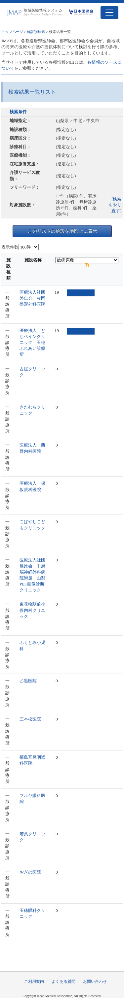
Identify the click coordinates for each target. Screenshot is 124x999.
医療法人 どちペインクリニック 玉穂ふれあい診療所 (32, 342)
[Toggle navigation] (109, 12)
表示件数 (10, 247)
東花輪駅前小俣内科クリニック (32, 610)
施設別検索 (36, 32)
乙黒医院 (28, 680)
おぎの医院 (30, 872)
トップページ (12, 32)
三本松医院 (30, 718)
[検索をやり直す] (114, 204)
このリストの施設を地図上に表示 (62, 231)
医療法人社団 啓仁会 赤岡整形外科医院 (35, 298)
